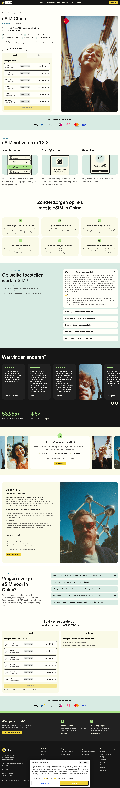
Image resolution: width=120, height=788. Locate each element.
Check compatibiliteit (14, 49)
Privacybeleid (85, 754)
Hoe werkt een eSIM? (53, 3)
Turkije (102, 757)
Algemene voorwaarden (88, 752)
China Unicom (16, 517)
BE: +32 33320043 (69, 458)
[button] (112, 403)
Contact (78, 3)
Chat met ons (60, 464)
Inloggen (65, 734)
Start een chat (96, 734)
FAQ (72, 3)
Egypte (102, 768)
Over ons (65, 3)
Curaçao (103, 770)
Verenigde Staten (105, 754)
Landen (41, 3)
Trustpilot (18, 24)
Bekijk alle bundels (13, 554)
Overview (83, 762)
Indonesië (103, 765)
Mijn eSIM (113, 3)
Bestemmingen (12, 13)
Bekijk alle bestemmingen (12, 732)
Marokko (103, 762)
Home (4, 13)
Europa (102, 752)
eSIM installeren (66, 754)
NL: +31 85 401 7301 (53, 458)
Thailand (103, 760)
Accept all (74, 783)
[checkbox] (37, 778)
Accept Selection (46, 783)
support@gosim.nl (8, 760)
